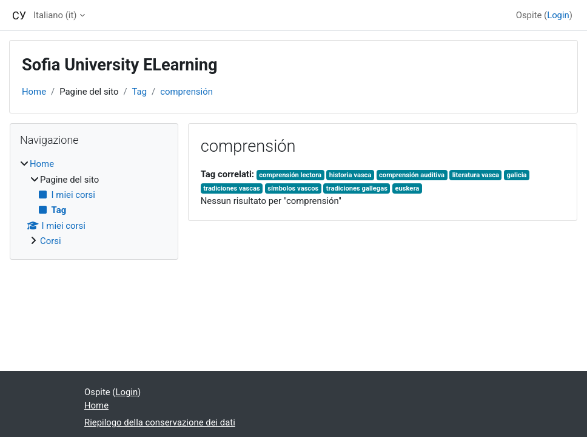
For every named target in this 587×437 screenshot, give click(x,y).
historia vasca (350, 175)
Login (558, 15)
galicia (517, 175)
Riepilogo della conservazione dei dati (159, 422)
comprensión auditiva (411, 175)
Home (34, 91)
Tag (139, 91)
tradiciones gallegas (356, 188)
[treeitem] (94, 202)
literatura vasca (475, 175)
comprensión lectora (290, 175)
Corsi (50, 240)
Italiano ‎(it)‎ (54, 15)
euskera (407, 188)
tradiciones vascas (231, 188)
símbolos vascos (292, 188)
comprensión (186, 91)
